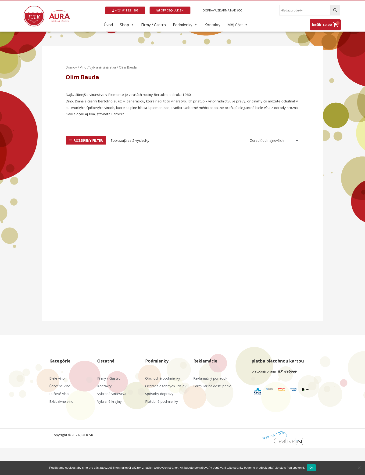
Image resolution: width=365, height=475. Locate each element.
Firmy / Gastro (153, 24)
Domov (71, 67)
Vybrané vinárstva (103, 67)
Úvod (108, 24)
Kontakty (212, 24)
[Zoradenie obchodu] (273, 140)
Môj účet (237, 24)
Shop (127, 24)
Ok (311, 467)
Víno (83, 67)
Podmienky (185, 24)
